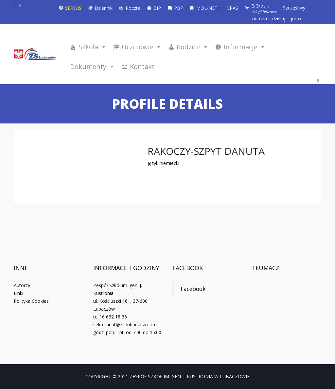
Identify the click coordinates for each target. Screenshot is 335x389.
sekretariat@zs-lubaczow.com (125, 324)
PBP (178, 8)
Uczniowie (142, 46)
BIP (157, 8)
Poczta (133, 8)
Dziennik (104, 8)
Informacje (244, 46)
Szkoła (93, 46)
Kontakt (142, 66)
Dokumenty (92, 66)
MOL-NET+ (208, 8)
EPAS (232, 8)
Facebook (187, 268)
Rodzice (192, 46)
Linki (18, 293)
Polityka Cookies (31, 301)
